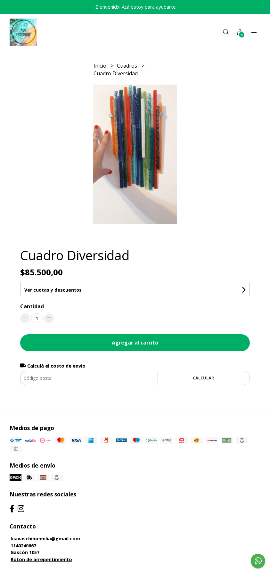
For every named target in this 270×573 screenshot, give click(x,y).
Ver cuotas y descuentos (53, 290)
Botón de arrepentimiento (41, 559)
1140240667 (23, 546)
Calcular (203, 378)
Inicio (101, 65)
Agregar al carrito (135, 342)
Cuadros (127, 65)
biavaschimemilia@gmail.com (45, 539)
